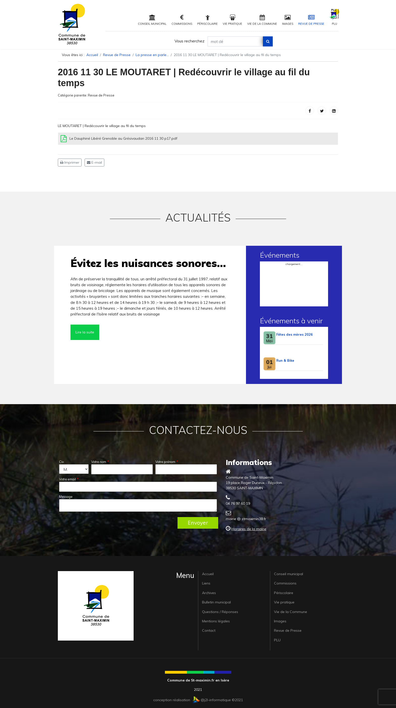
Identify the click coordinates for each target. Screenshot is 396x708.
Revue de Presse (311, 20)
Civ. (62, 462)
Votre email (69, 479)
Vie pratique (232, 20)
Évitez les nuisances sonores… (148, 263)
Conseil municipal (152, 20)
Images (287, 20)
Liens (206, 583)
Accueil (208, 574)
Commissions (181, 20)
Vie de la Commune (262, 20)
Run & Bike (285, 360)
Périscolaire (207, 20)
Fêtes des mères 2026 (294, 334)
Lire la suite (85, 332)
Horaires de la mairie (249, 529)
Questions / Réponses (220, 611)
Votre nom (100, 462)
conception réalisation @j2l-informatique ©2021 (198, 700)
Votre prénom (166, 462)
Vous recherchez (190, 40)
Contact (208, 630)
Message (65, 497)
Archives (209, 593)
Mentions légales (216, 621)
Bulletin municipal (216, 602)
